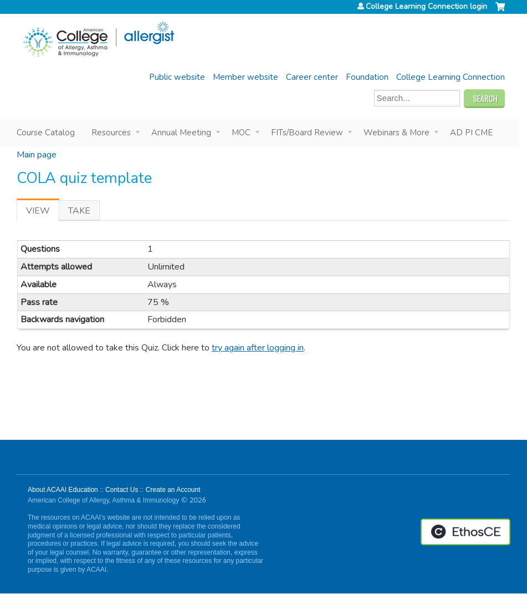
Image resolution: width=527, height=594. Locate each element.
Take (79, 211)
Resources (111, 132)
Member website (245, 77)
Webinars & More (396, 132)
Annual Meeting (181, 132)
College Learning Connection (450, 77)
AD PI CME (471, 132)
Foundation (367, 77)
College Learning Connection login (426, 7)
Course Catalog (46, 132)
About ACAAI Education (63, 490)
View (42, 213)
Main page (37, 155)
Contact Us (121, 490)
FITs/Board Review (307, 132)
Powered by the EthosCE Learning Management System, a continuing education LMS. (465, 532)
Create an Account (173, 490)
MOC (241, 132)
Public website (177, 77)
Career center (312, 77)
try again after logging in (258, 348)
